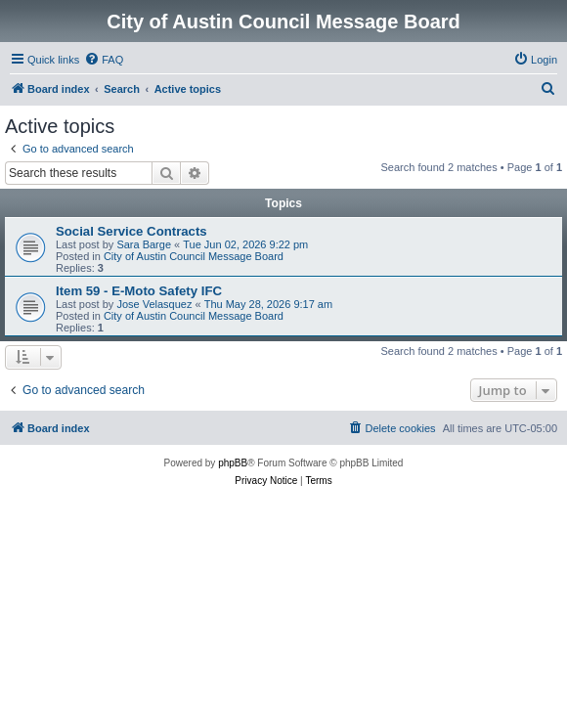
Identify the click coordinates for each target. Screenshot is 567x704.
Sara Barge (143, 244)
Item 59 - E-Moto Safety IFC (139, 291)
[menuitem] (103, 59)
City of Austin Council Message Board (194, 256)
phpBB (232, 463)
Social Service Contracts (131, 231)
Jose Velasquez (154, 304)
